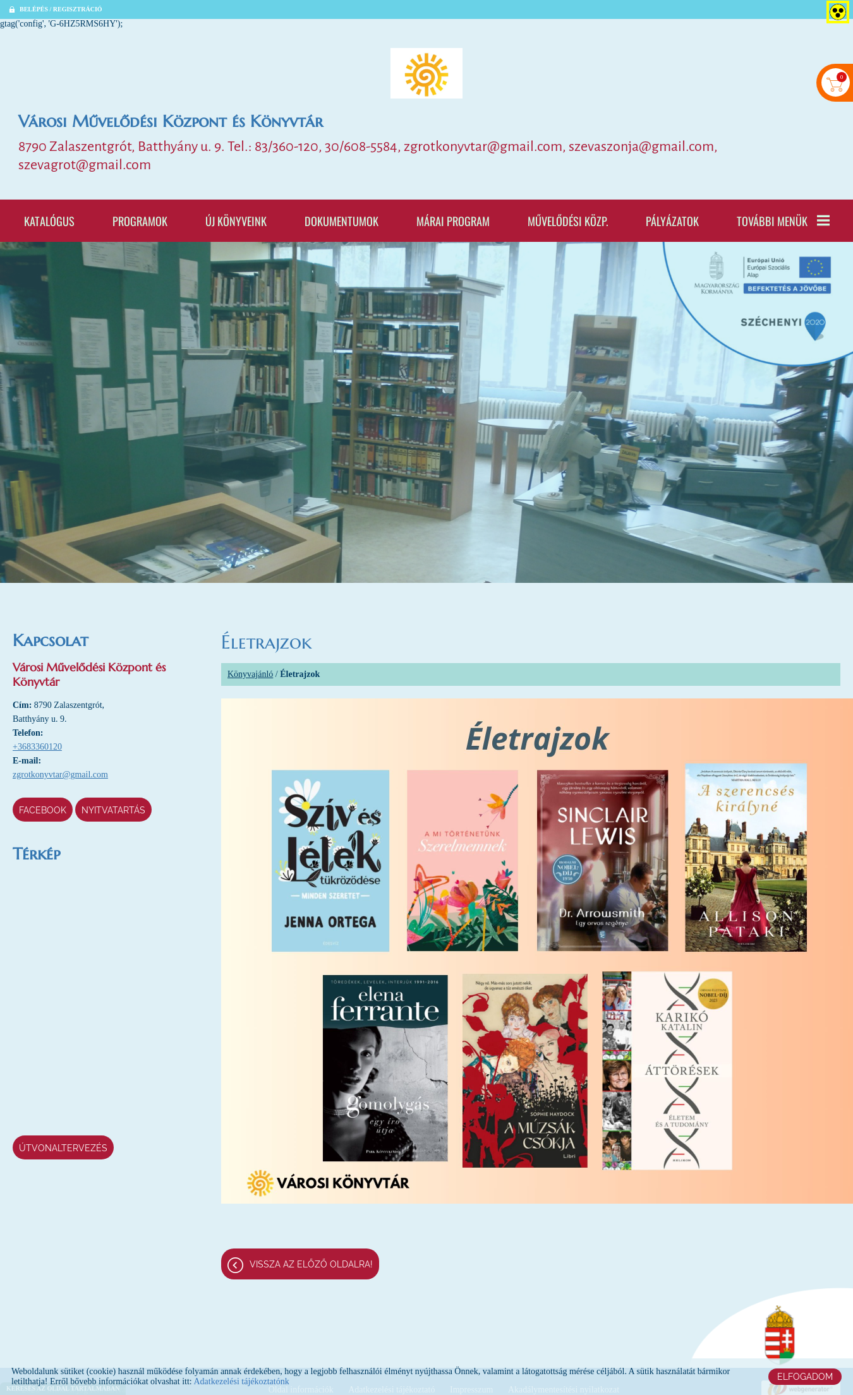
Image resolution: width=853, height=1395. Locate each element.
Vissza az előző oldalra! (311, 1264)
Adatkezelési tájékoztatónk (241, 1381)
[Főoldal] (426, 73)
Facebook (42, 810)
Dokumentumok (341, 220)
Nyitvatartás (113, 810)
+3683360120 (37, 746)
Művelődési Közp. (568, 220)
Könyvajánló (250, 674)
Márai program (453, 220)
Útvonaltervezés (63, 1148)
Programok (139, 220)
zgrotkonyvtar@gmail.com (60, 774)
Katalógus (49, 220)
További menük (783, 220)
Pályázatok (672, 220)
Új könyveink (236, 220)
